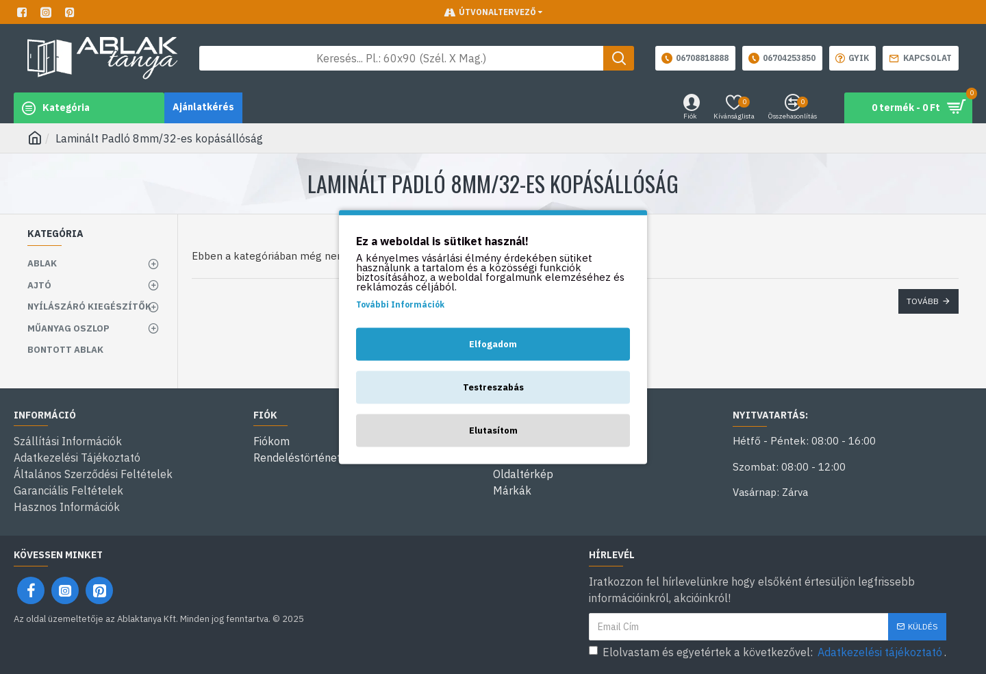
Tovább (923, 301)
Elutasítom (493, 430)
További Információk (400, 304)
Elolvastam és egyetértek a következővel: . (767, 652)
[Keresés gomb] (618, 58)
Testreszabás (493, 387)
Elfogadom (493, 344)
